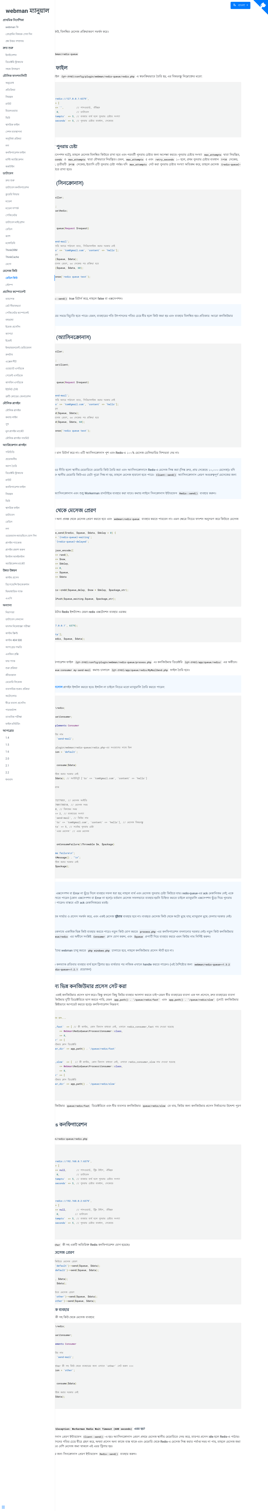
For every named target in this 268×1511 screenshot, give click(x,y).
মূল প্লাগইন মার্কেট (15, 431)
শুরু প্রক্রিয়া (11, 668)
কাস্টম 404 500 (14, 640)
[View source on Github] (260, 7)
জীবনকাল (11, 675)
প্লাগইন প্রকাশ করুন (15, 549)
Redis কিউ (89, 21)
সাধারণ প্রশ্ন (88, 1458)
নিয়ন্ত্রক (9, 96)
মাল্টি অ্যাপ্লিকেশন (14, 159)
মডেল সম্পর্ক (12, 208)
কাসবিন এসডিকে (14, 382)
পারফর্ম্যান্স (11, 709)
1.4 (7, 737)
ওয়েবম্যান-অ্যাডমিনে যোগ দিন (21, 535)
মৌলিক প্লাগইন (13, 410)
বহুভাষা (9, 319)
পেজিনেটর (11, 215)
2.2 (7, 772)
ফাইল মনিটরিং (13, 723)
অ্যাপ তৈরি (11, 466)
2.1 (7, 765)
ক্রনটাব (9, 354)
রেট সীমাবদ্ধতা (13, 305)
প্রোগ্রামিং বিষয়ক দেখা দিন (19, 34)
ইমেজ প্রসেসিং (13, 326)
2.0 (7, 758)
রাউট (8, 103)
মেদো (8, 264)
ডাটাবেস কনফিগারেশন (17, 187)
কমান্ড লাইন (11, 417)
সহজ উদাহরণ (13, 68)
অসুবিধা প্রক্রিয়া (13, 138)
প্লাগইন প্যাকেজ (14, 542)
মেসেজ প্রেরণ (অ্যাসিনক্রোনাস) (108, 347)
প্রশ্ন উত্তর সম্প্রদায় (15, 41)
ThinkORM (11, 250)
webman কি (12, 27)
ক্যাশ (8, 236)
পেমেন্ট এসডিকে (14, 375)
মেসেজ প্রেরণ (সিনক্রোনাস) (104, 192)
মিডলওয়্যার (12, 110)
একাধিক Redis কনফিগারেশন (106, 1162)
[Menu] (26, 1507)
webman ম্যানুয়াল (27, 10)
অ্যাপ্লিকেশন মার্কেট (15, 563)
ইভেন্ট (9, 340)
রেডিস (9, 229)
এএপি (9, 598)
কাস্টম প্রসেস (12, 577)
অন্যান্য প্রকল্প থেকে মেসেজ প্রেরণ (110, 525)
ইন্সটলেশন (87, 46)
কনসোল (107, 706)
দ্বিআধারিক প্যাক (14, 591)
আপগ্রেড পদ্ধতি (14, 647)
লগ (7, 145)
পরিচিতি (10, 452)
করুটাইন (10, 166)
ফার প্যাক (10, 661)
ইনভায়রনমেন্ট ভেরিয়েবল (18, 347)
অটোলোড (11, 695)
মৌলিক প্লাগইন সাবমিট (17, 438)
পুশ (7, 424)
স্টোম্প (9, 284)
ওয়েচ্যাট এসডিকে (15, 368)
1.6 (7, 751)
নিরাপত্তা (10, 612)
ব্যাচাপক (10, 298)
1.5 (7, 744)
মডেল (9, 201)
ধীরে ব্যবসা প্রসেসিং (16, 702)
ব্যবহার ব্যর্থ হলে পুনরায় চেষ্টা (101, 151)
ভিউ (8, 117)
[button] (240, 5)
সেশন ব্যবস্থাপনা (14, 131)
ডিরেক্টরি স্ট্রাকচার (14, 61)
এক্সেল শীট (11, 361)
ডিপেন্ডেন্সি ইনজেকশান (17, 584)
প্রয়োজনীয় (11, 459)
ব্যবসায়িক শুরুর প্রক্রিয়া (18, 688)
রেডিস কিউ (11, 277)
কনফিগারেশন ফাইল (15, 152)
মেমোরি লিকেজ (14, 682)
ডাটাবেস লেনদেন (14, 619)
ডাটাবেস (10, 514)
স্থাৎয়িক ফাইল (12, 124)
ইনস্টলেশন (11, 55)
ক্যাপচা (9, 333)
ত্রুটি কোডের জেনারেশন (18, 396)
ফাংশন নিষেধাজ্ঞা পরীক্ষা (18, 626)
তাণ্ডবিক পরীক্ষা (14, 716)
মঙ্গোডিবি (10, 243)
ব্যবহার (83, 668)
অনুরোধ (10, 82)
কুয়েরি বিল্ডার (12, 194)
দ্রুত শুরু (10, 180)
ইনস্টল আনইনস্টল (15, 556)
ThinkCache (12, 257)
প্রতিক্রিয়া (10, 89)
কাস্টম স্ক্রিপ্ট (12, 633)
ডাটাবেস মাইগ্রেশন (15, 222)
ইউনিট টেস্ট (12, 389)
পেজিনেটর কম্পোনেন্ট (17, 312)
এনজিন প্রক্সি (12, 654)
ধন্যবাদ (9, 779)
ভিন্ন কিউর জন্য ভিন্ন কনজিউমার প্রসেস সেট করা (126, 1019)
